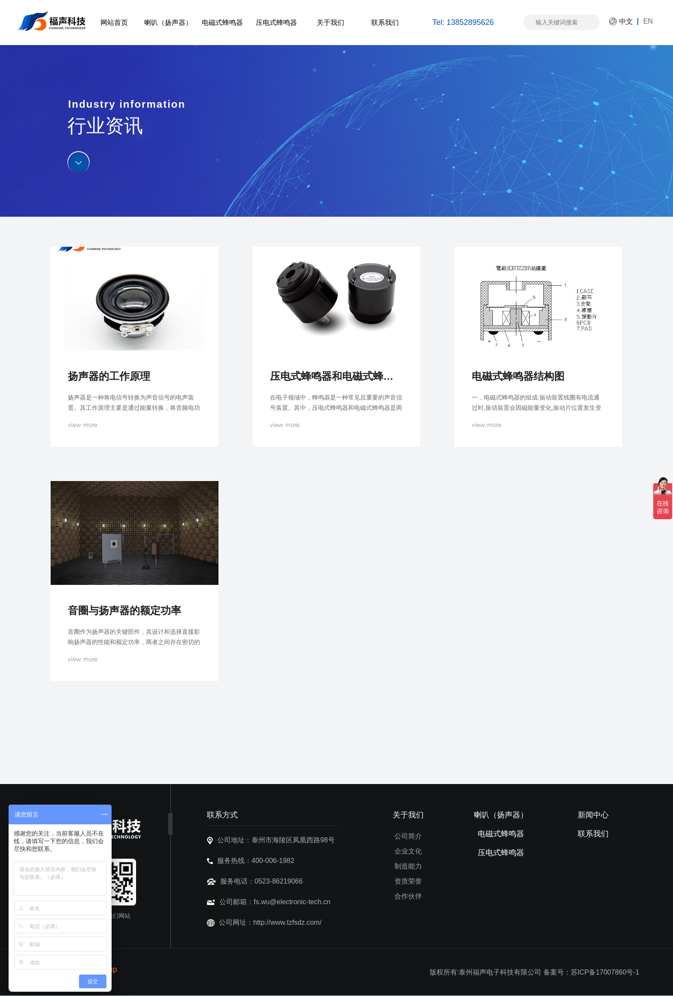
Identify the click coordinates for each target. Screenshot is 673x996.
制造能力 (408, 866)
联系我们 (385, 22)
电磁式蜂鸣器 (222, 22)
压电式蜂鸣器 (276, 22)
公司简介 (408, 836)
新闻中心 (593, 815)
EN (648, 21)
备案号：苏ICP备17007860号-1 (591, 972)
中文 (626, 21)
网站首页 (114, 22)
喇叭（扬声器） (168, 22)
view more (82, 424)
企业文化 (408, 851)
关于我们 (330, 22)
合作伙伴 (408, 896)
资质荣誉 (408, 881)
